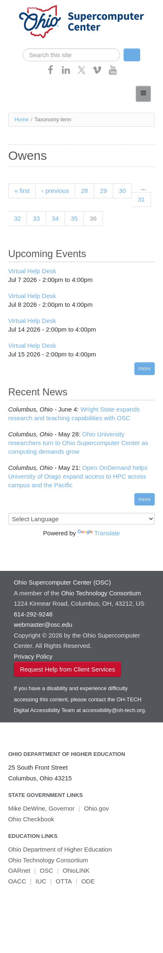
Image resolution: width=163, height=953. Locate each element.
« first (22, 190)
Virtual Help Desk (32, 270)
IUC (41, 881)
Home (22, 119)
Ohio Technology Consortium (48, 860)
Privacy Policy (33, 656)
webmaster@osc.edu (43, 624)
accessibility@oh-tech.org (114, 710)
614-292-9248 (33, 614)
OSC (47, 870)
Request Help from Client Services (67, 669)
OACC (17, 881)
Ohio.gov (96, 808)
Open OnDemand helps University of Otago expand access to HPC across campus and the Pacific (78, 476)
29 (103, 190)
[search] (71, 54)
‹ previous (55, 190)
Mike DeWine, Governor (41, 808)
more (145, 368)
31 (141, 199)
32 (17, 218)
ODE (88, 881)
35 (74, 218)
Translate (99, 533)
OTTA (64, 881)
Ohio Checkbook (31, 819)
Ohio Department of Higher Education (66, 754)
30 (122, 190)
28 (84, 190)
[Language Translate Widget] (81, 519)
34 (55, 218)
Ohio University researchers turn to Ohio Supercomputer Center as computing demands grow (78, 443)
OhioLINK (76, 870)
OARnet (19, 870)
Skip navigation (23, 6)
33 (36, 218)
